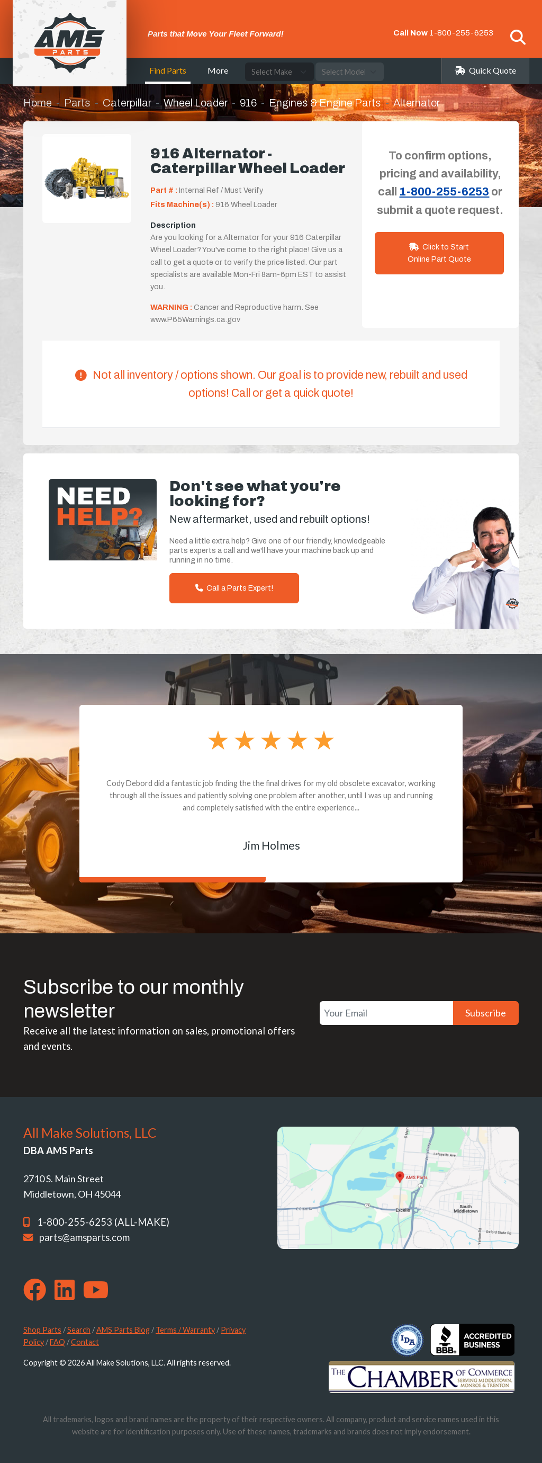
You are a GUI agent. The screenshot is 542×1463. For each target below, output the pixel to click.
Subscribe (485, 1013)
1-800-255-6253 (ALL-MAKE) (103, 1222)
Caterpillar (127, 103)
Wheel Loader (196, 103)
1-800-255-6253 (461, 33)
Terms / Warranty (185, 1329)
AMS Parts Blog (123, 1329)
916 (248, 103)
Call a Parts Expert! (234, 588)
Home (37, 103)
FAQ (57, 1341)
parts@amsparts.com (84, 1237)
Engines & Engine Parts (325, 103)
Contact (85, 1341)
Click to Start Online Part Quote (439, 253)
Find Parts (167, 70)
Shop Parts (42, 1329)
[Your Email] (386, 1013)
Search (79, 1329)
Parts (77, 103)
